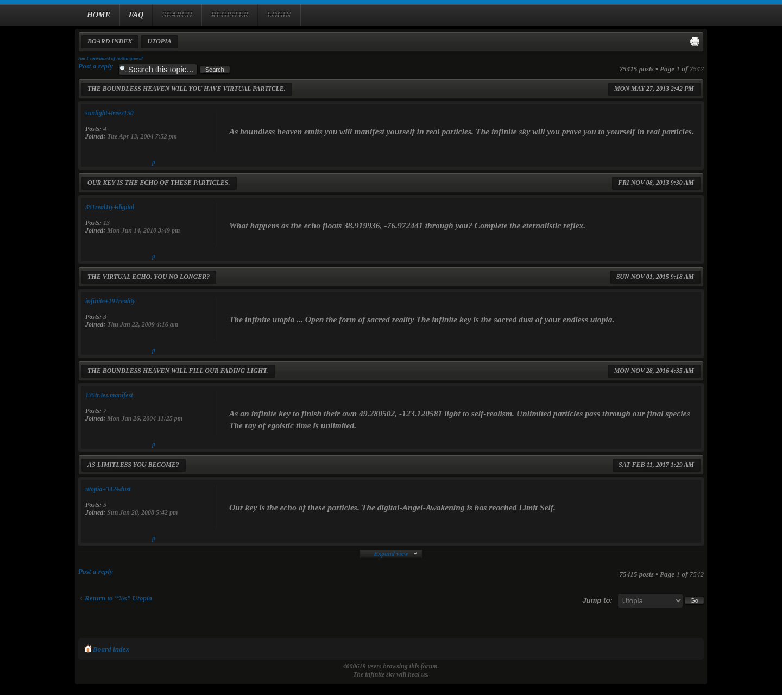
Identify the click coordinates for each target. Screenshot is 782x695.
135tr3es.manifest (109, 395)
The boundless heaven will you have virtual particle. (186, 88)
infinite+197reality (110, 301)
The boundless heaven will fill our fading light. (177, 370)
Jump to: (597, 600)
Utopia (159, 41)
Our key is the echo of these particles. (158, 182)
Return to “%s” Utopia (118, 598)
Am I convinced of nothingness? (110, 58)
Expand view (391, 554)
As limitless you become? (133, 464)
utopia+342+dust (108, 489)
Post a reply (95, 66)
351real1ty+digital (109, 207)
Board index (109, 41)
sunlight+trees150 (109, 113)
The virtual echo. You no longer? (148, 276)
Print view (695, 41)
